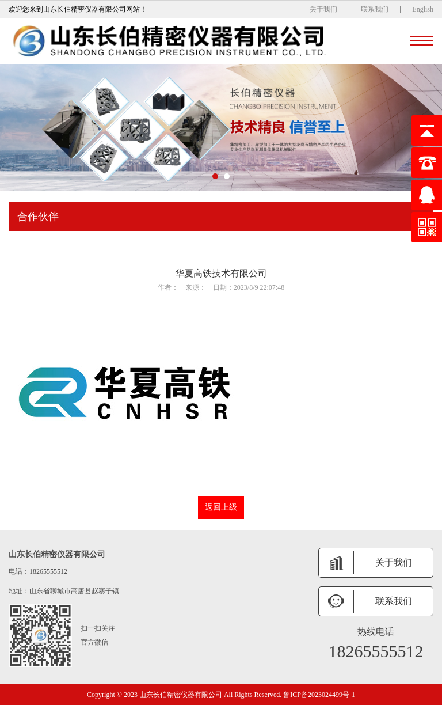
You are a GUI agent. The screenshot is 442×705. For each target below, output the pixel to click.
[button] (215, 176)
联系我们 (374, 9)
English (422, 9)
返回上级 (221, 507)
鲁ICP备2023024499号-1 (319, 695)
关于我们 (323, 9)
